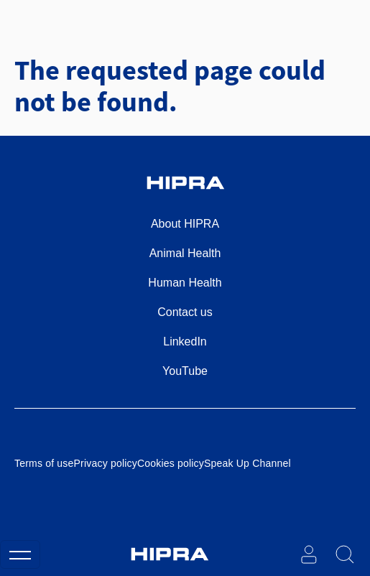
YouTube (185, 371)
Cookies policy (170, 463)
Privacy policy (105, 463)
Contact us (184, 312)
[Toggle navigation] (20, 554)
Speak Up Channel (247, 463)
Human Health (184, 283)
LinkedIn (185, 341)
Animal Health (185, 253)
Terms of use (44, 463)
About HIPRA (185, 224)
